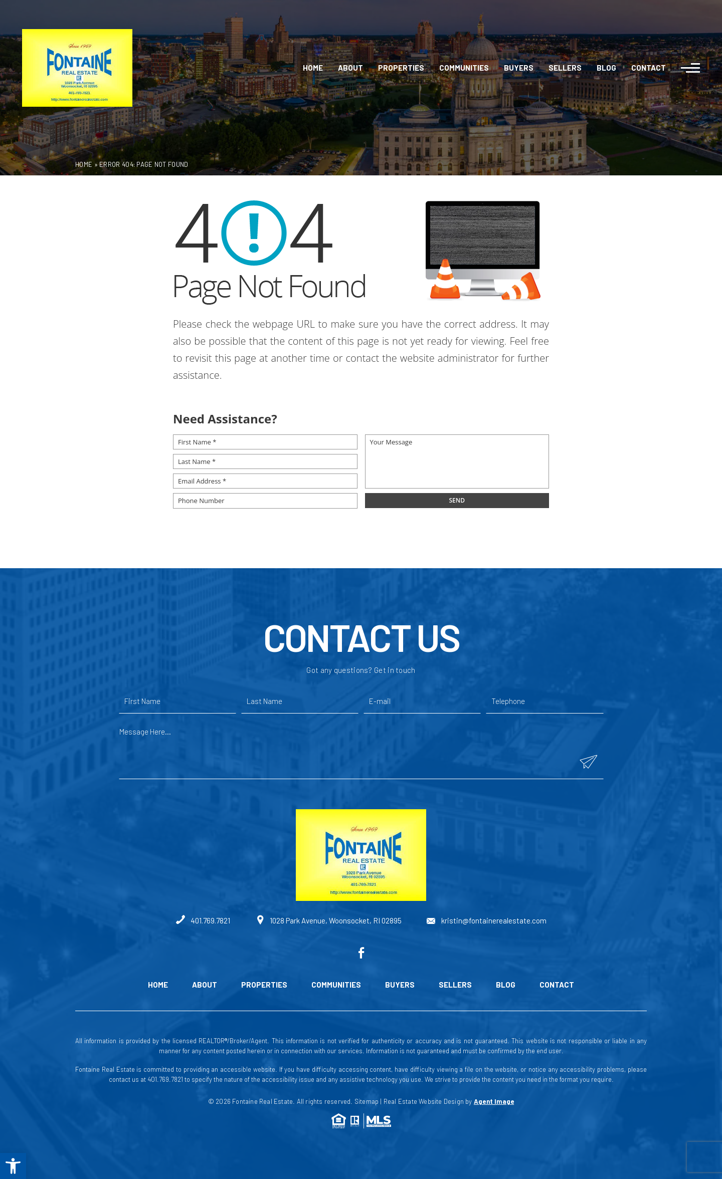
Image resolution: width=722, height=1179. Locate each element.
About (350, 67)
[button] (13, 1166)
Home (313, 67)
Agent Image (494, 1101)
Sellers (565, 67)
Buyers (518, 67)
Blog (606, 67)
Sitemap (366, 1101)
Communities (464, 67)
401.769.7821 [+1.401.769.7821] (203, 920)
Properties (401, 67)
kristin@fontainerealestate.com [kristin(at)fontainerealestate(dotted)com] (487, 920)
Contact (648, 67)
